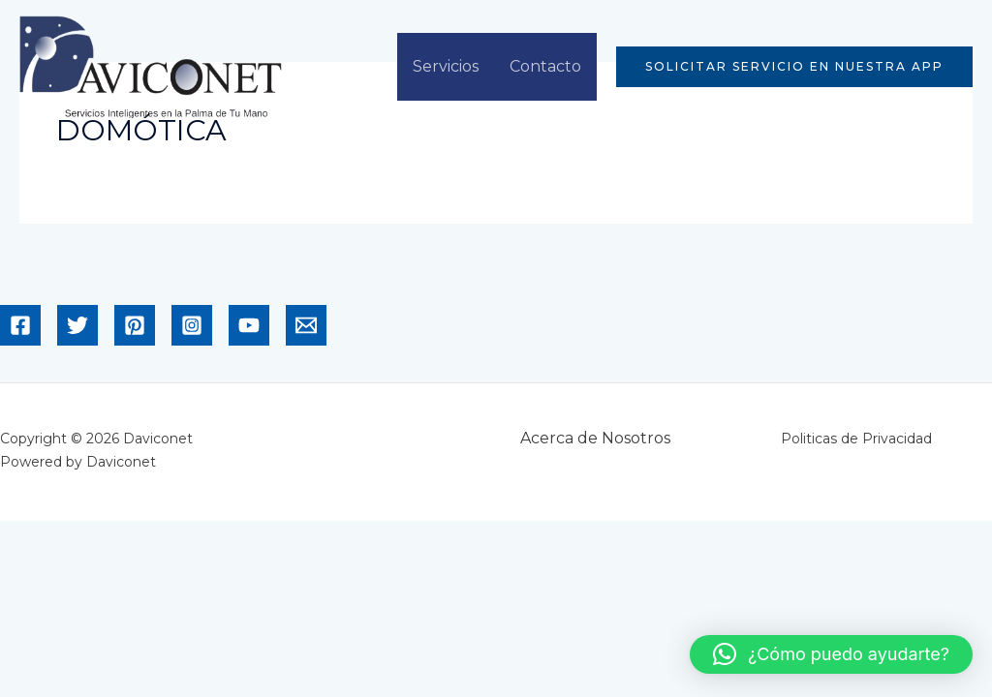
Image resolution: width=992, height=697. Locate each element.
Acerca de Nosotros (595, 438)
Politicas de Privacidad (856, 438)
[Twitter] (77, 325)
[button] (794, 66)
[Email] (306, 325)
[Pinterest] (134, 325)
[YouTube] (249, 325)
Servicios (446, 66)
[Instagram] (191, 325)
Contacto (545, 66)
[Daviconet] (150, 65)
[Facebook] (20, 325)
